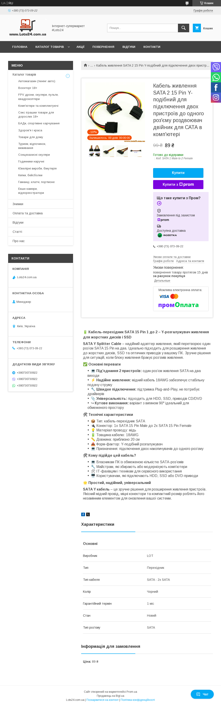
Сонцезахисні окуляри (34, 154)
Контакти (151, 47)
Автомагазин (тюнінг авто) (36, 81)
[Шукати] (183, 28)
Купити (178, 173)
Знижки (18, 204)
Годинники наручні (31, 161)
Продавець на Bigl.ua (110, 695)
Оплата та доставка (28, 213)
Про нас (19, 241)
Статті (17, 232)
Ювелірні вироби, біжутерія (37, 168)
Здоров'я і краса (30, 130)
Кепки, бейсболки (30, 175)
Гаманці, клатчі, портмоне (36, 182)
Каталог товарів (49, 47)
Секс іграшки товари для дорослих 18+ (36, 114)
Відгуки (128, 47)
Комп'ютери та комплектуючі (38, 105)
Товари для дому (30, 137)
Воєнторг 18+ (27, 88)
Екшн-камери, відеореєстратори (31, 190)
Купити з (178, 185)
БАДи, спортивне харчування (39, 123)
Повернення (103, 47)
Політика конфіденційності (138, 699)
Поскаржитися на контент (102, 699)
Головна (19, 47)
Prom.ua (132, 691)
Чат (202, 694)
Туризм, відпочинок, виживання (32, 146)
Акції (80, 47)
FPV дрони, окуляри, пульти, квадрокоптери (38, 96)
